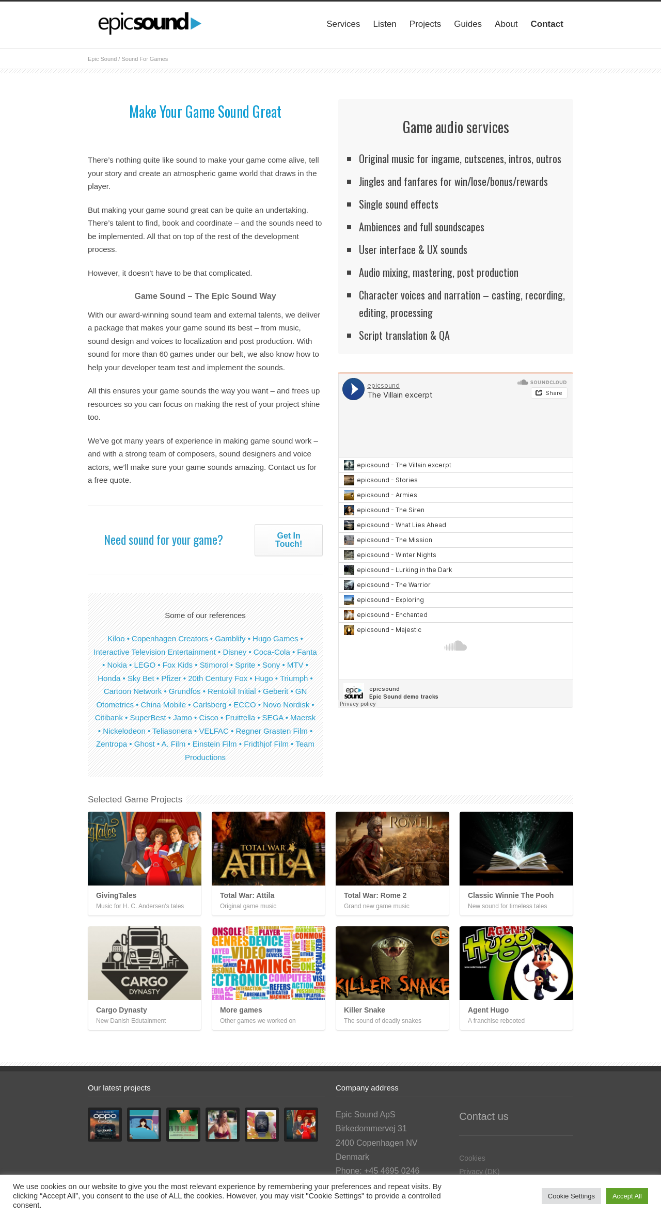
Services (343, 24)
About (506, 24)
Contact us (484, 1116)
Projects (425, 24)
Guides (468, 24)
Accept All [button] (627, 1196)
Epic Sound (102, 59)
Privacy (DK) (479, 1171)
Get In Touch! (288, 539)
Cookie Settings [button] (571, 1196)
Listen (384, 24)
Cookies (472, 1158)
